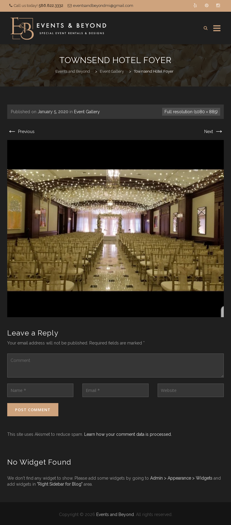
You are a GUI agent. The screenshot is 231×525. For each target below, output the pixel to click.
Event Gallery (87, 111)
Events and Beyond (115, 514)
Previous (21, 131)
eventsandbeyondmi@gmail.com (103, 5)
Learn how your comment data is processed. (128, 434)
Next (214, 131)
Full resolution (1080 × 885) (191, 111)
